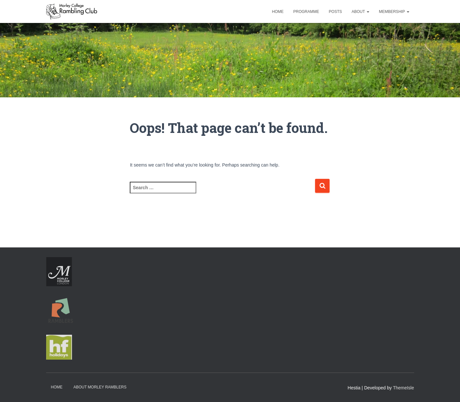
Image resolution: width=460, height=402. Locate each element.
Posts (335, 11)
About (360, 11)
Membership (394, 11)
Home (278, 11)
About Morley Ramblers (99, 387)
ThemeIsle (403, 387)
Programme (306, 11)
